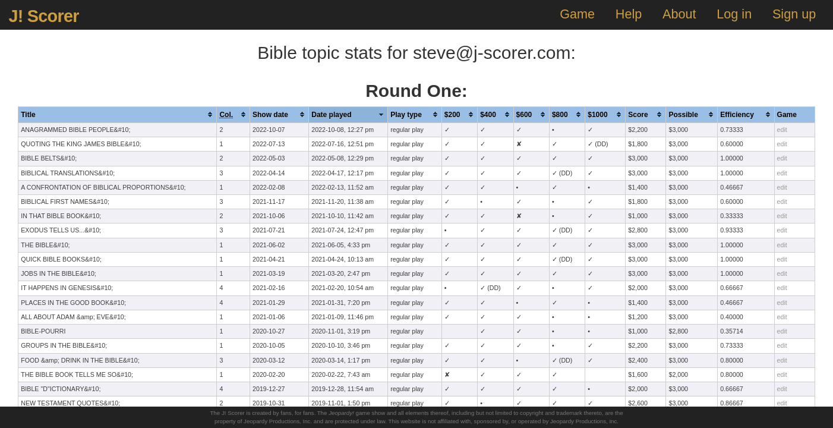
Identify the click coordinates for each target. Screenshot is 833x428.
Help (629, 14)
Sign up (794, 14)
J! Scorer (43, 16)
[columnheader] (117, 114)
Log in (734, 14)
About (679, 14)
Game (577, 14)
